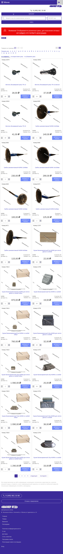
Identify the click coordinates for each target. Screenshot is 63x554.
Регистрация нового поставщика (11, 542)
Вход (2, 546)
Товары (4, 519)
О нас (4, 531)
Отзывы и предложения (31, 501)
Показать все (5, 51)
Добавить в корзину (25, 96)
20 (15, 48)
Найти (31, 22)
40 (18, 48)
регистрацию (41, 33)
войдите (22, 33)
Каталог (31, 14)
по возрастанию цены (17, 56)
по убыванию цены (29, 56)
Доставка (5, 534)
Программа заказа (7, 539)
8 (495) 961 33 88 (39, 10)
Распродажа (5, 524)
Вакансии (5, 521)
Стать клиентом (6, 536)
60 (21, 48)
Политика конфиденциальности (11, 528)
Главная (4, 516)
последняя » (43, 476)
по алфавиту (5, 56)
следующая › (34, 476)
